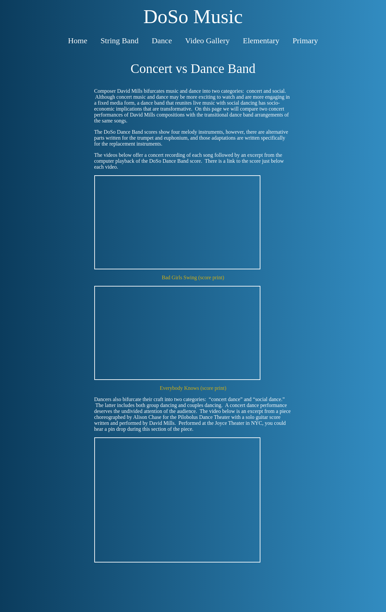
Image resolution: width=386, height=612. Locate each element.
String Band (119, 40)
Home (77, 40)
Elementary (261, 40)
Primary (305, 40)
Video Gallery (207, 40)
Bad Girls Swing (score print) (193, 277)
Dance (162, 40)
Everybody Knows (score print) (193, 388)
